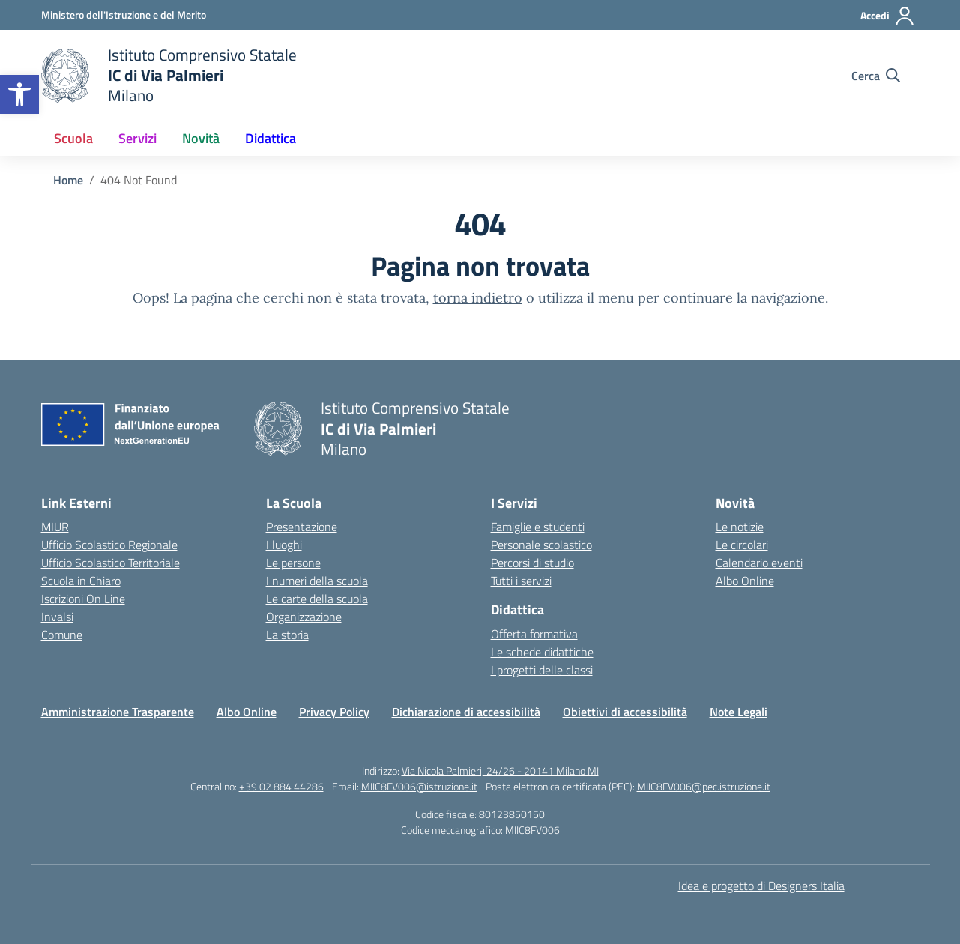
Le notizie (740, 527)
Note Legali (738, 712)
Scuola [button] (73, 138)
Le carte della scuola (317, 599)
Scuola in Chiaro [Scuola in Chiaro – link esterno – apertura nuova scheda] (81, 581)
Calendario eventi (759, 563)
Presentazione (301, 527)
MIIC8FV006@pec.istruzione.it (703, 786)
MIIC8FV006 (532, 830)
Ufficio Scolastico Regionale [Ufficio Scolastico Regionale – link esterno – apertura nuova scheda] (109, 545)
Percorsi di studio (532, 563)
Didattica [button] (270, 138)
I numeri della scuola (317, 581)
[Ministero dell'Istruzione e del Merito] (123, 14)
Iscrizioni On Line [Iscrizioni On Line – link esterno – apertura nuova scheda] (83, 599)
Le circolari (742, 545)
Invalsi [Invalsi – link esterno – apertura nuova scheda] (57, 617)
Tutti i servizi (521, 581)
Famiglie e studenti (538, 527)
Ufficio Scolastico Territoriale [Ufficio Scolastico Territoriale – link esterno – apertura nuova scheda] (110, 563)
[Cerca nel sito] (876, 75)
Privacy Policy (334, 712)
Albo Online (745, 581)
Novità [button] (201, 138)
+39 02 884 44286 (281, 786)
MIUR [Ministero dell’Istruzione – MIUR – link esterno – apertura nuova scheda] (55, 527)
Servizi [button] (137, 138)
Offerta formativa (534, 634)
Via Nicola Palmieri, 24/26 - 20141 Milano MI (500, 770)
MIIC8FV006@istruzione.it (419, 786)
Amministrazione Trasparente (117, 712)
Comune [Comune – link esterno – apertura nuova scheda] (61, 635)
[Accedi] (888, 15)
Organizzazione (304, 617)
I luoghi (284, 545)
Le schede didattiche (542, 652)
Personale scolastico (541, 545)
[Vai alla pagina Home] (68, 180)
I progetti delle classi (542, 670)
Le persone (293, 563)
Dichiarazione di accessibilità (466, 712)
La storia (287, 635)
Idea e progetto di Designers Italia (761, 886)
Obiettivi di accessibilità (625, 712)
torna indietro (477, 297)
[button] (19, 94)
